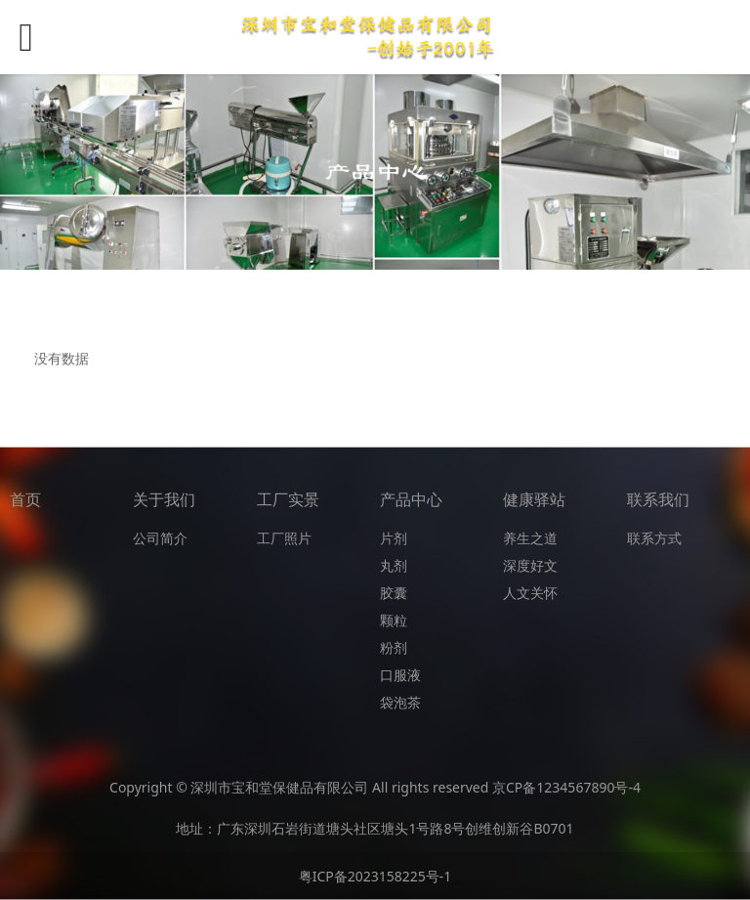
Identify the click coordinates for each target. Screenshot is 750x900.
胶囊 (393, 592)
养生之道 (530, 538)
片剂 (393, 538)
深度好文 (530, 565)
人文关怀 (530, 592)
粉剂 (393, 647)
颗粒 (393, 620)
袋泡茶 (400, 702)
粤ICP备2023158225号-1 (375, 876)
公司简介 (160, 538)
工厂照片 (284, 538)
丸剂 (393, 565)
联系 (640, 538)
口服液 (400, 674)
